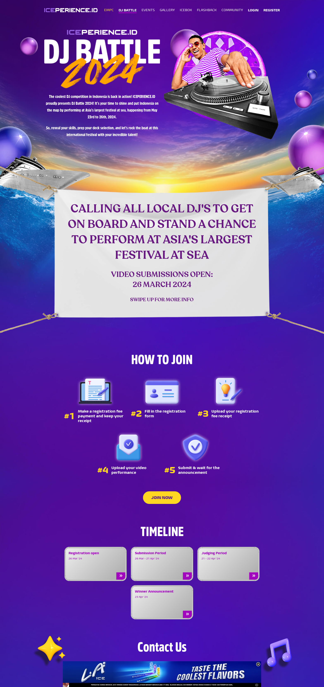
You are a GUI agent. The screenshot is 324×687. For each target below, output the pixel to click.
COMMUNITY (232, 10)
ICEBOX (186, 10)
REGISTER (271, 10)
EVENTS (148, 10)
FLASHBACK (207, 10)
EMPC (109, 10)
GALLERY (167, 10)
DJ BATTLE (128, 10)
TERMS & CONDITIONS (261, 681)
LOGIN (253, 10)
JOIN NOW (162, 497)
